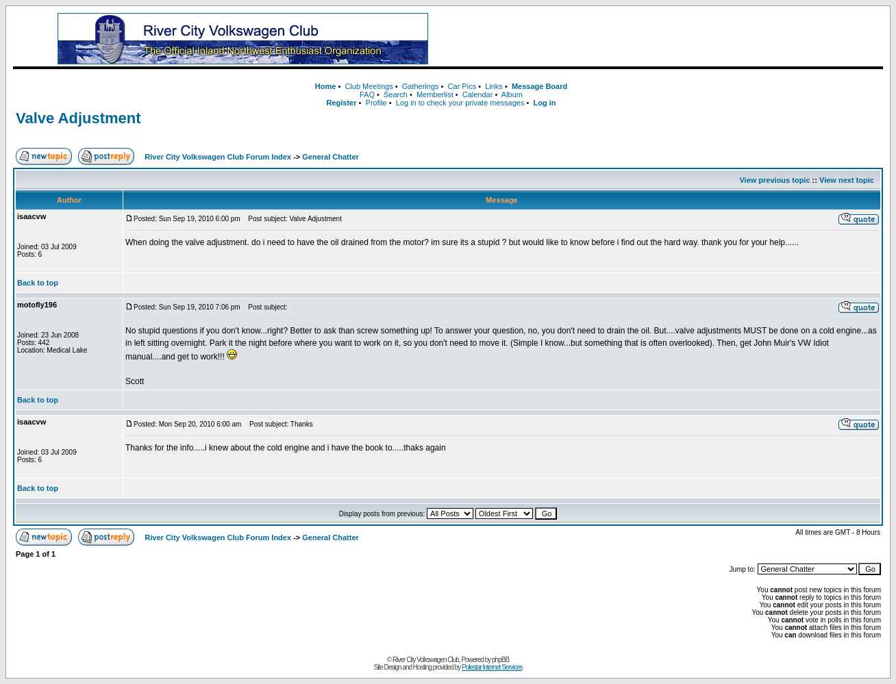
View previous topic (774, 180)
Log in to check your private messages (460, 103)
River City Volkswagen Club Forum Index (218, 157)
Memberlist (434, 94)
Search (396, 94)
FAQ (367, 94)
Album (512, 94)
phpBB (500, 659)
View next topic (846, 180)
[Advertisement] (674, 39)
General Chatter (330, 157)
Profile (376, 103)
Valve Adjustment (78, 118)
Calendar (477, 94)
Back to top (37, 283)
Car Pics (462, 86)
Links (494, 86)
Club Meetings (369, 86)
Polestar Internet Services (492, 667)
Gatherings (420, 86)
